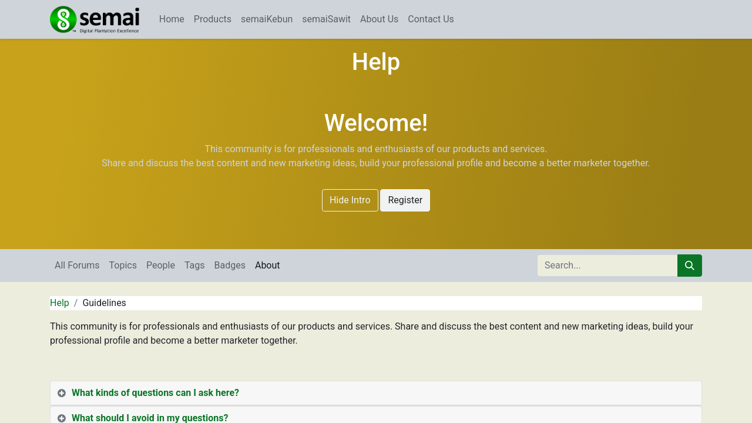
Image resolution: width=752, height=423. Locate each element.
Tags (194, 265)
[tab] (376, 393)
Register (405, 200)
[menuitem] (172, 19)
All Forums (77, 265)
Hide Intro (350, 200)
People (160, 265)
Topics (123, 265)
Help (59, 302)
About (267, 265)
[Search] (689, 265)
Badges (230, 265)
